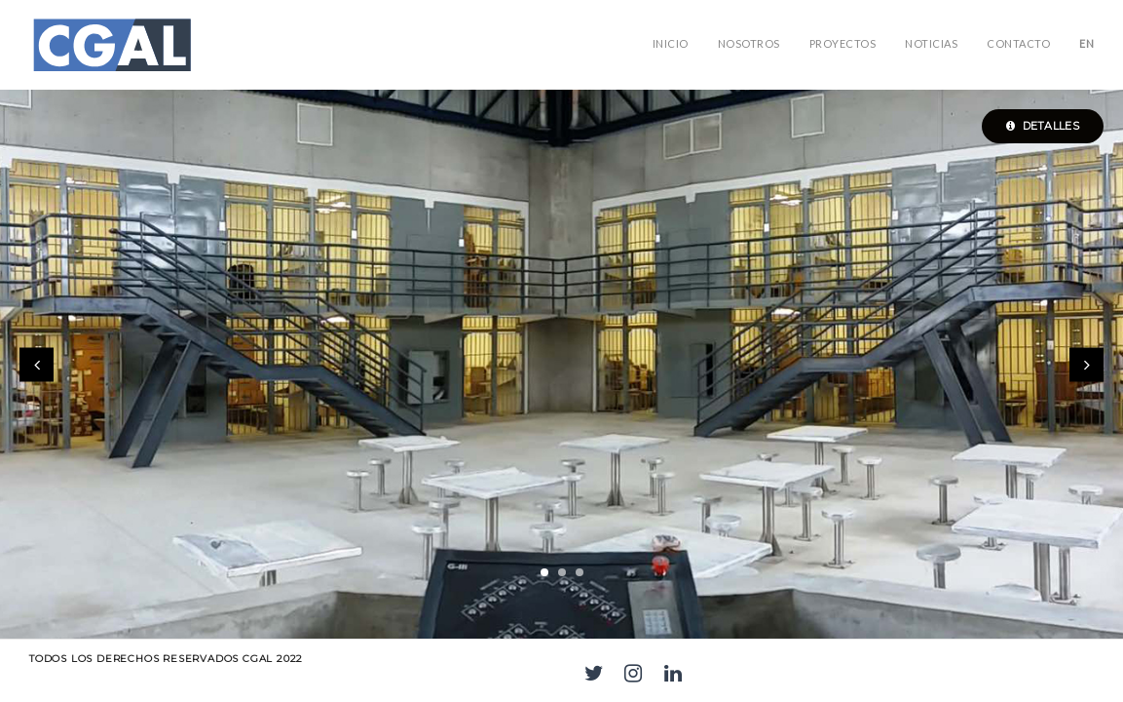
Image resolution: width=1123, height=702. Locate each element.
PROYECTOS (843, 43)
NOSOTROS (749, 43)
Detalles (1042, 126)
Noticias (931, 43)
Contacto (1018, 43)
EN (1086, 43)
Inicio (671, 43)
